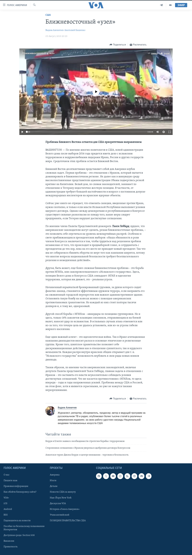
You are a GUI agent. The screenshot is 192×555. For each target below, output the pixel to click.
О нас (6, 475)
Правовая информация (16, 486)
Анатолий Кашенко (74, 30)
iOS (5, 503)
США (48, 15)
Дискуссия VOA (58, 503)
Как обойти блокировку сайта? (20, 492)
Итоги (53, 481)
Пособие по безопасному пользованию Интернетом (24, 528)
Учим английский (59, 515)
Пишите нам (10, 481)
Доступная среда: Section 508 (19, 535)
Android (8, 509)
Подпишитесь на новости (17, 520)
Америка (55, 475)
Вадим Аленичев (54, 30)
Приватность (10, 547)
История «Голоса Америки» (65, 509)
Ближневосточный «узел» (38, 53)
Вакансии (9, 541)
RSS (6, 515)
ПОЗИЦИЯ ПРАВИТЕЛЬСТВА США (68, 520)
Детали (53, 486)
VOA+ (6, 498)
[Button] (117, 45)
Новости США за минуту (63, 492)
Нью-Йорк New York (60, 498)
